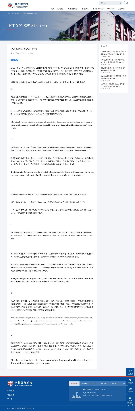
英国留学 (61, 8)
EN (126, 3)
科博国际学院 (98, 8)
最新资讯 (16, 13)
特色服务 (86, 8)
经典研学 (111, 8)
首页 (52, 8)
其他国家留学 (73, 8)
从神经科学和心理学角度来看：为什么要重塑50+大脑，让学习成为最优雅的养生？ (113, 54)
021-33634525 (91, 393)
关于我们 (122, 8)
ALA (32, 408)
